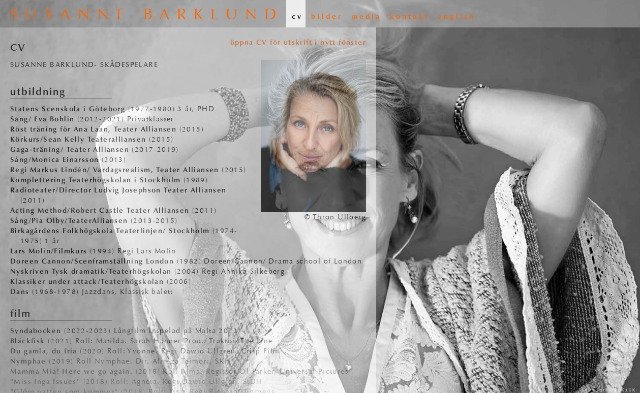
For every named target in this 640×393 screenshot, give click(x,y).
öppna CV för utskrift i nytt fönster (298, 42)
